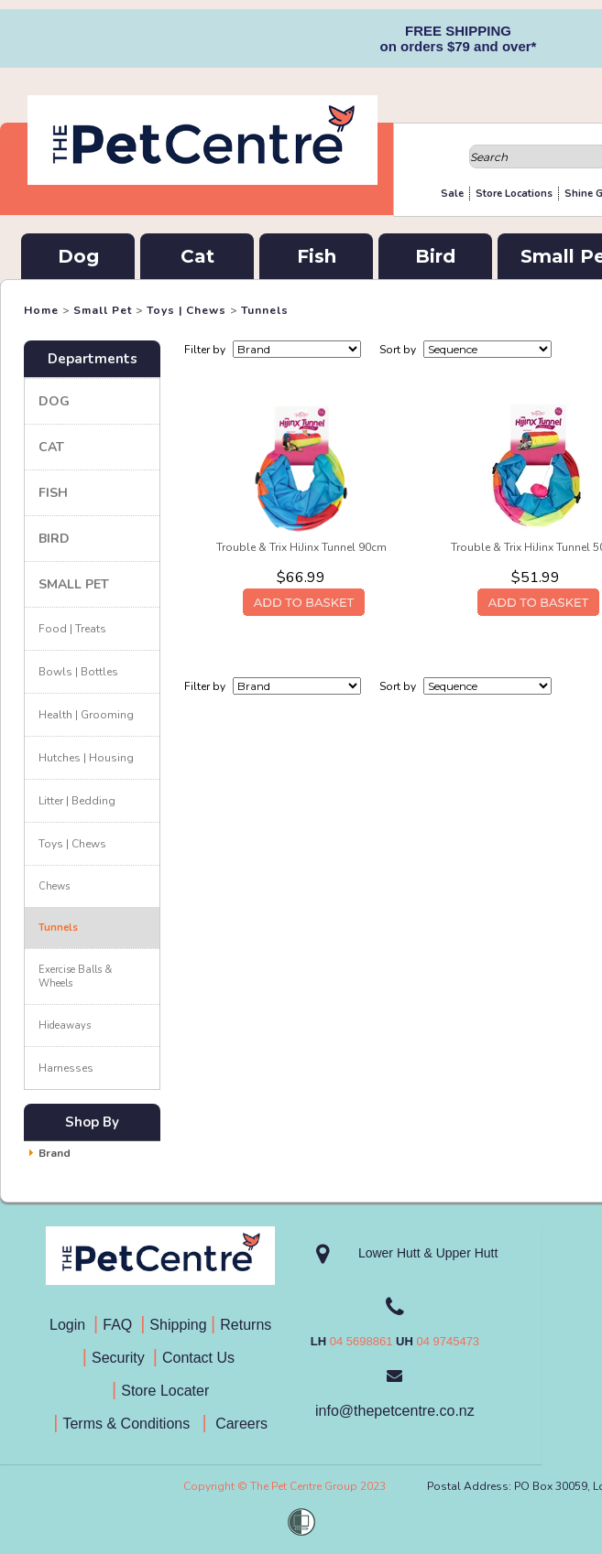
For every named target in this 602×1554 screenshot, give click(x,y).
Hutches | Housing (86, 757)
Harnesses (65, 1068)
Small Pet (102, 310)
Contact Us (200, 1357)
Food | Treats (72, 628)
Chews (54, 886)
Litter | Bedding (76, 800)
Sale (452, 193)
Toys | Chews (186, 310)
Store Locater (165, 1390)
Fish (316, 256)
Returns (245, 1325)
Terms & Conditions (132, 1423)
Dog (78, 256)
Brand (54, 1153)
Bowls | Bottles (78, 671)
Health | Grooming (86, 714)
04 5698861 (361, 1341)
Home (41, 310)
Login (71, 1325)
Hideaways (64, 1025)
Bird (435, 256)
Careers (240, 1423)
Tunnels (265, 310)
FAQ (121, 1325)
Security (120, 1357)
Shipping (177, 1325)
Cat (197, 256)
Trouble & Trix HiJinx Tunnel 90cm (301, 547)
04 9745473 (447, 1341)
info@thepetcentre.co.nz (395, 1411)
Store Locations (514, 193)
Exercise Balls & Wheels (75, 976)
